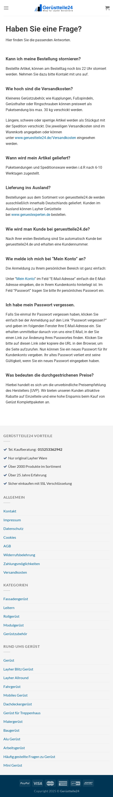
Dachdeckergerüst (17, 704)
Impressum (12, 520)
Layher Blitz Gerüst (18, 669)
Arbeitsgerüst (14, 748)
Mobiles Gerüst (15, 695)
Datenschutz (13, 528)
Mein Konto (25, 279)
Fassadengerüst (15, 599)
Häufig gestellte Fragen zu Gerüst (29, 756)
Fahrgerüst (12, 686)
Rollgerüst (11, 616)
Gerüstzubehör (15, 633)
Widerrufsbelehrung (19, 555)
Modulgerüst (13, 625)
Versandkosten (15, 572)
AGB (7, 546)
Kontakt (9, 511)
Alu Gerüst (11, 739)
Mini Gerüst (12, 765)
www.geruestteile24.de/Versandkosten (45, 138)
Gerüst (8, 660)
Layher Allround (16, 677)
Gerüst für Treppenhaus (22, 713)
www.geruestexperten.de (30, 214)
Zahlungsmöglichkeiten (21, 563)
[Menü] (6, 7)
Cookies (9, 537)
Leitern (8, 607)
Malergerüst (13, 721)
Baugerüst (11, 730)
